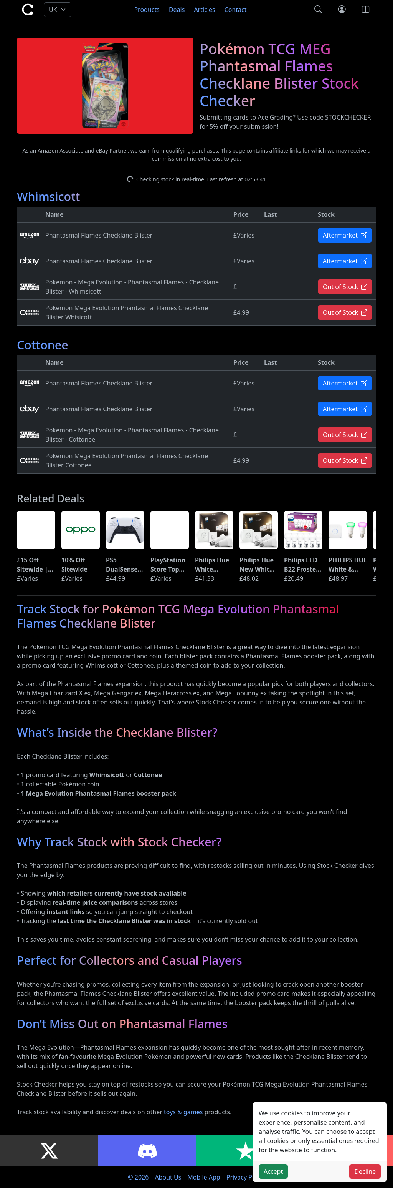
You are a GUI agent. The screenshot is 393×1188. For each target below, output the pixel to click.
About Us (168, 1177)
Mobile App (203, 1177)
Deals (177, 9)
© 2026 (138, 1177)
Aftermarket (345, 235)
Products (147, 9)
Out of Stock (345, 286)
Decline (365, 1171)
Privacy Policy (245, 1177)
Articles (204, 9)
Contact (236, 9)
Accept (273, 1171)
